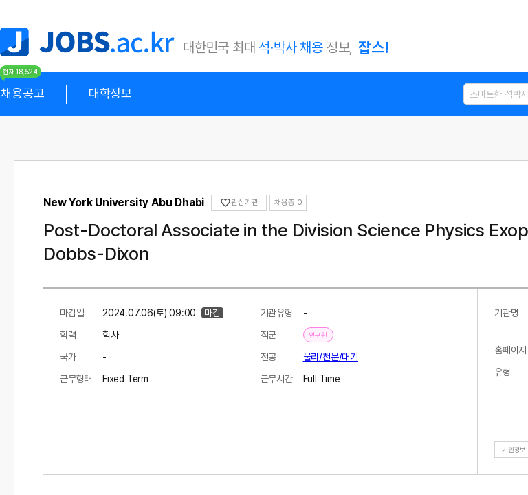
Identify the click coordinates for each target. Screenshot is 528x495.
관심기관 (239, 202)
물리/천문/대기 (330, 356)
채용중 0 (288, 202)
